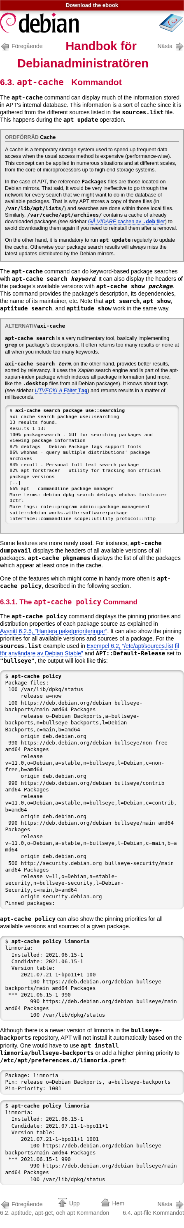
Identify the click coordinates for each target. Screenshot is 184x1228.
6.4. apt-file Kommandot (153, 1207)
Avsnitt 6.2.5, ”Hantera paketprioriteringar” (53, 631)
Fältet (61, 390)
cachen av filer (126, 221)
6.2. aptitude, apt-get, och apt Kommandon (54, 1207)
